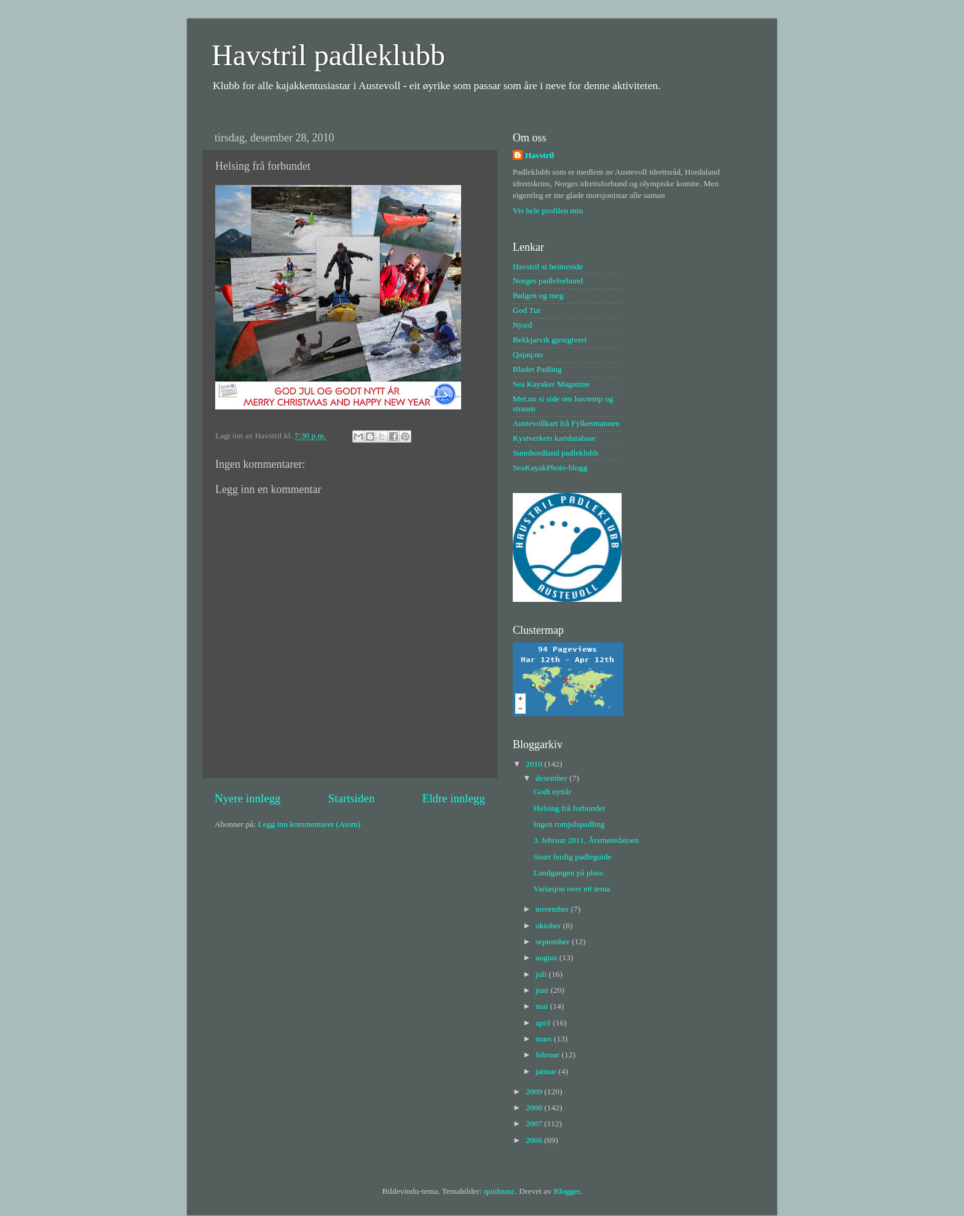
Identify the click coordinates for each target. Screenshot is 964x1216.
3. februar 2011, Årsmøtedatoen (586, 840)
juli (541, 974)
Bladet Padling (537, 369)
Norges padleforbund (548, 280)
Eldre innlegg (453, 798)
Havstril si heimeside (548, 266)
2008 (535, 1107)
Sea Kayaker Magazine (551, 384)
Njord (522, 325)
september (553, 941)
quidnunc (499, 1191)
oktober (549, 925)
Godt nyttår (553, 791)
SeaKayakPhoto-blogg (550, 467)
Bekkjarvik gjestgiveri (550, 339)
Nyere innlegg (248, 798)
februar (548, 1054)
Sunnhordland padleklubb (555, 452)
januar (546, 1071)
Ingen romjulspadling (569, 824)
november (553, 909)
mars (544, 1038)
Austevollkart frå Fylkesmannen (566, 423)
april (544, 1022)
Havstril (539, 155)
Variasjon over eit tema (572, 888)
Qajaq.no (528, 354)
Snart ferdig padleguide (573, 856)
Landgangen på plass (568, 872)
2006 (535, 1140)
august (547, 957)
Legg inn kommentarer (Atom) (309, 824)
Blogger (566, 1191)
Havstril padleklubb (328, 55)
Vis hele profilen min (548, 210)
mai (542, 1006)
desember (552, 778)
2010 (535, 763)
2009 (535, 1091)
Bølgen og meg (538, 295)
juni (542, 990)
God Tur (526, 310)
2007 (535, 1123)
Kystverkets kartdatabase (554, 438)
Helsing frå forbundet (569, 808)
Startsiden (351, 798)
